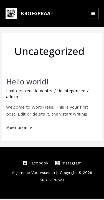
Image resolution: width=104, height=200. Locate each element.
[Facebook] (35, 163)
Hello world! (27, 81)
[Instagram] (68, 163)
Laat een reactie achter (29, 90)
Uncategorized (71, 90)
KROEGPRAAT (37, 13)
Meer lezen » (19, 127)
